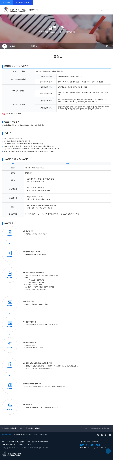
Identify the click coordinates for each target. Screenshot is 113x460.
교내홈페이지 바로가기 (9, 428)
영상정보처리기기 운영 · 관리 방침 (22, 434)
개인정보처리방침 (6, 434)
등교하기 (7, 2)
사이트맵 (35, 434)
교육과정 (13, 46)
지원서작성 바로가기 (24, 2)
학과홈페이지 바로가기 (33, 428)
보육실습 (34, 46)
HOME (4, 46)
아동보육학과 (33, 10)
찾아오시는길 (43, 434)
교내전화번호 (95, 441)
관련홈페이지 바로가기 (98, 428)
